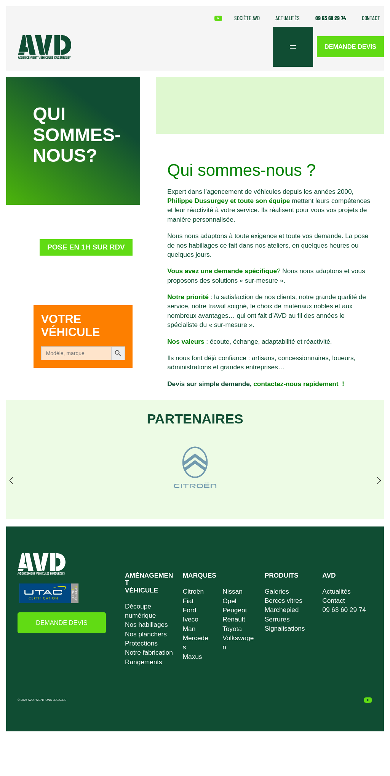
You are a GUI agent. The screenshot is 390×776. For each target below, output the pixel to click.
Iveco (190, 619)
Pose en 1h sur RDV (82, 252)
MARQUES (199, 575)
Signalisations (285, 628)
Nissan (232, 592)
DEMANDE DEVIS (349, 47)
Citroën (193, 592)
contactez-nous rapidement (296, 384)
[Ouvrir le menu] (290, 47)
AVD (329, 575)
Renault (233, 619)
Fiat (188, 601)
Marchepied (282, 610)
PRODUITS (282, 575)
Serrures (277, 619)
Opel (229, 601)
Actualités (336, 591)
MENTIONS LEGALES (51, 700)
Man (189, 629)
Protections (141, 643)
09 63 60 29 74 (344, 610)
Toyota (232, 629)
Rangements (143, 662)
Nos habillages (146, 625)
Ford (189, 610)
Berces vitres (283, 600)
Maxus (192, 656)
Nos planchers (146, 634)
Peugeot (234, 610)
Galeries (277, 591)
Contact (333, 600)
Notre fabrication (149, 653)
